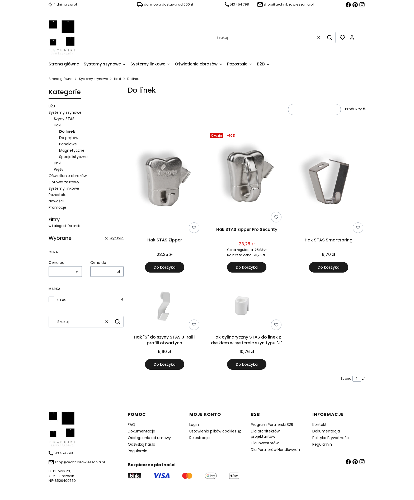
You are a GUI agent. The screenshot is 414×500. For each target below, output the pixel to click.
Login (194, 424)
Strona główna (61, 79)
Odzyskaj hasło (141, 444)
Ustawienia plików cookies (213, 431)
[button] (329, 37)
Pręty (58, 169)
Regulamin (137, 451)
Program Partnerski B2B (272, 424)
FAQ (131, 424)
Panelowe (68, 144)
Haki (117, 79)
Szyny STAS (64, 118)
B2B (52, 106)
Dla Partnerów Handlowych (275, 449)
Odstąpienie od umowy (149, 437)
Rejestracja (199, 437)
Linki (57, 163)
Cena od (56, 262)
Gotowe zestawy (64, 182)
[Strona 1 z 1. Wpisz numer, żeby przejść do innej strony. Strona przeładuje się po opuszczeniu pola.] (356, 379)
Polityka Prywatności (331, 437)
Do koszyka (165, 267)
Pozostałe (58, 194)
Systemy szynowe (93, 79)
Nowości (56, 201)
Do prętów (68, 137)
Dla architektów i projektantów (266, 433)
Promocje (57, 207)
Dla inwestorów (265, 443)
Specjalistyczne (73, 156)
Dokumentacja (141, 431)
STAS (61, 300)
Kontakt (319, 424)
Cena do (98, 262)
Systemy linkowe (64, 188)
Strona (346, 378)
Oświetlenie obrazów (68, 175)
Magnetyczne (71, 150)
